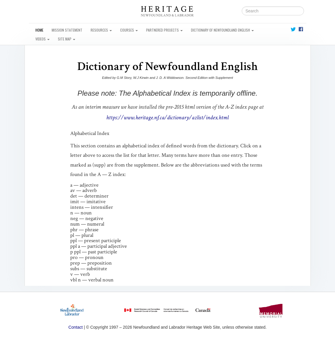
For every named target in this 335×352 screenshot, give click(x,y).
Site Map (66, 38)
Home (39, 29)
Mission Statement (67, 29)
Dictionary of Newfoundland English (222, 29)
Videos (42, 38)
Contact (75, 327)
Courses (129, 29)
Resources (101, 29)
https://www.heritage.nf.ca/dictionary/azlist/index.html (167, 117)
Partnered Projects (164, 29)
